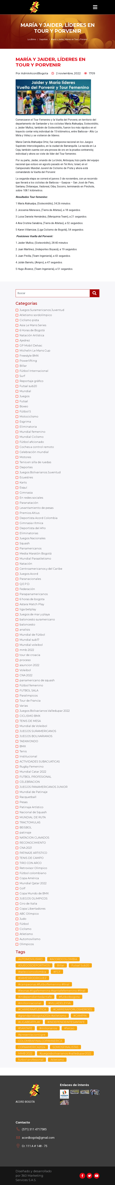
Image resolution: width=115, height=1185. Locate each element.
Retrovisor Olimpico (33, 868)
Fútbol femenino (31, 685)
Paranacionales (30, 578)
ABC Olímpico (29, 913)
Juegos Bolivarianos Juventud (40, 472)
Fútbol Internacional (34, 370)
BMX (23, 746)
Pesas (23, 802)
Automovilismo (30, 939)
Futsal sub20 (28, 386)
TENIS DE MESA (30, 721)
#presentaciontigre (31, 1034)
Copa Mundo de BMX (34, 893)
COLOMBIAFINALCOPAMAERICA (40, 1040)
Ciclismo (25, 929)
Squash (25, 543)
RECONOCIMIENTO (33, 842)
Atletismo (26, 934)
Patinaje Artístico (31, 807)
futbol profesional (30, 1059)
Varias (24, 705)
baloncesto (27, 624)
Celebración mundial (34, 452)
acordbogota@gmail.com (38, 1137)
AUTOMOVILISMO (30, 959)
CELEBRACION (30, 781)
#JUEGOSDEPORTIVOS (34, 965)
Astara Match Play (32, 604)
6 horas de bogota (32, 599)
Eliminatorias (29, 533)
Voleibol (25, 670)
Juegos (24, 396)
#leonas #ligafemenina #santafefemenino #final (51, 990)
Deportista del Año (33, 528)
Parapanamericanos (34, 594)
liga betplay (28, 609)
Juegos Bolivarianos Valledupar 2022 (45, 710)
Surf (22, 376)
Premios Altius (29, 513)
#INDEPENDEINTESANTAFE (66, 1022)
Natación (26, 563)
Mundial (25, 391)
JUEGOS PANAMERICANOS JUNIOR (44, 786)
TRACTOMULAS (30, 822)
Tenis (23, 751)
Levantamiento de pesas (36, 507)
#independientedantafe (35, 996)
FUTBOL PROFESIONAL (35, 776)
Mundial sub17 (29, 639)
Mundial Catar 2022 (33, 771)
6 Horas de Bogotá (32, 330)
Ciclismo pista (29, 320)
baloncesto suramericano (37, 619)
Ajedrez (25, 340)
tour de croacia (30, 655)
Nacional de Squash (33, 812)
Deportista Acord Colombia (39, 518)
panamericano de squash (37, 680)
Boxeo (24, 406)
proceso (25, 660)
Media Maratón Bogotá (36, 553)
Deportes (26, 467)
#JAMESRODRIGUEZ (32, 978)
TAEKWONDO (29, 741)
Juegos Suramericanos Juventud (42, 310)
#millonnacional (29, 1003)
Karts (23, 482)
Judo (23, 918)
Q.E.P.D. (25, 584)
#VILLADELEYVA (59, 1003)
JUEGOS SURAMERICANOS (38, 731)
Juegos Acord (29, 573)
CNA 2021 (26, 847)
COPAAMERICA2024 (31, 1047)
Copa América (29, 878)
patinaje (25, 832)
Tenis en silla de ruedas (35, 462)
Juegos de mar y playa (35, 614)
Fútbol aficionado (32, 441)
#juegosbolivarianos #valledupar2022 (65, 1053)
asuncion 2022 (29, 665)
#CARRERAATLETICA (32, 1009)
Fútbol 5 (25, 411)
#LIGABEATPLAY (29, 1022)
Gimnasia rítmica (31, 523)
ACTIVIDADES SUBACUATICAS (40, 761)
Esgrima (25, 421)
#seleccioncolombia (32, 971)
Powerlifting (28, 360)
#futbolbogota (69, 996)
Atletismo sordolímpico (36, 315)
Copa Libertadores (32, 908)
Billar (23, 365)
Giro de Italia (28, 903)
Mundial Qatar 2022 (33, 883)
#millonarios (48, 1028)
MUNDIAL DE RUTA (33, 817)
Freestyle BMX (29, 355)
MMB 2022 (25, 1053)
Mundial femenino (32, 431)
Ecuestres (26, 477)
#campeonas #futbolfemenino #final (43, 984)
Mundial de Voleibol (33, 726)
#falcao (69, 1028)
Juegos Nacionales (32, 538)
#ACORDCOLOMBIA (63, 959)
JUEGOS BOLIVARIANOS (36, 736)
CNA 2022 (26, 675)
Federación (27, 589)
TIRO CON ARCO (31, 863)
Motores (25, 457)
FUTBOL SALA (29, 690)
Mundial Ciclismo (32, 436)
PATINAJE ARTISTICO (33, 852)
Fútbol (24, 923)
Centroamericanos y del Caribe (41, 568)
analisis (25, 629)
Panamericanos (30, 548)
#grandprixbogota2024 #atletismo (42, 1015)
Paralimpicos (29, 695)
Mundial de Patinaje (33, 792)
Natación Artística (32, 335)
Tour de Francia (30, 700)
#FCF (56, 971)
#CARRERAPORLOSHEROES (72, 1009)
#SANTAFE (25, 1028)
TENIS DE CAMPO (32, 857)
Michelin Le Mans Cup (35, 350)
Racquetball (28, 797)
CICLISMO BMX (30, 715)
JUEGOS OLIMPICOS (33, 898)
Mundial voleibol (31, 644)
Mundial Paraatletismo (35, 558)
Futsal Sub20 (80, 965)
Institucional (28, 756)
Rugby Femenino (32, 766)
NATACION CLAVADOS (34, 837)
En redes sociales (31, 497)
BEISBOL (26, 827)
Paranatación (29, 502)
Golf (22, 888)
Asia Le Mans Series (33, 325)
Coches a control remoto (37, 447)
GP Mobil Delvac (31, 345)
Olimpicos (27, 944)
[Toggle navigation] (95, 7)
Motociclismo (29, 416)
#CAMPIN (80, 1015)
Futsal (24, 401)
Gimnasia (26, 492)
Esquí (23, 487)
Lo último (32, 39)
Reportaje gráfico (31, 381)
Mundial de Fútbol (32, 634)
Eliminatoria (28, 426)
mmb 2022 (27, 649)
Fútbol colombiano (33, 873)
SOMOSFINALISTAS (65, 1047)
